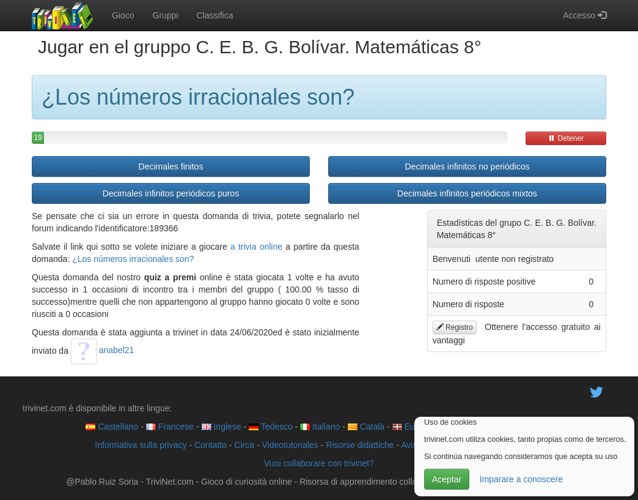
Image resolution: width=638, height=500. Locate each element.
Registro (454, 327)
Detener (566, 138)
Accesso (584, 15)
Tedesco (271, 426)
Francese (170, 426)
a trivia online (256, 247)
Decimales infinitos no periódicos (467, 166)
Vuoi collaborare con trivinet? (319, 463)
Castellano (112, 426)
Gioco (123, 15)
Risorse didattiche (360, 445)
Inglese (221, 426)
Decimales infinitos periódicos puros (171, 193)
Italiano (320, 426)
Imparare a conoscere (521, 479)
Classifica (215, 15)
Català (366, 426)
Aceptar (446, 479)
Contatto (210, 445)
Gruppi (165, 15)
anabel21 (102, 350)
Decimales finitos (171, 166)
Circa (244, 445)
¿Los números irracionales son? (133, 259)
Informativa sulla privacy (140, 445)
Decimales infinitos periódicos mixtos (467, 193)
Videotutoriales (290, 445)
